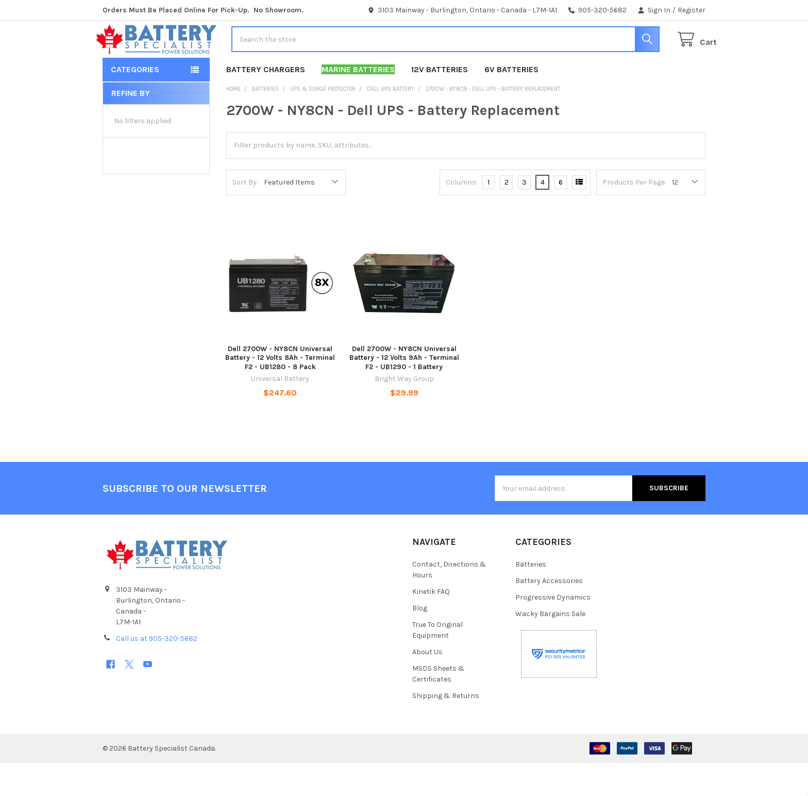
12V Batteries (439, 102)
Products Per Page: (634, 215)
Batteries (530, 597)
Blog (419, 641)
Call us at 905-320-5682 (156, 671)
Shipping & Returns (445, 728)
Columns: (462, 215)
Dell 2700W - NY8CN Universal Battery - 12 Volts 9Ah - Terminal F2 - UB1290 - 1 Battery (404, 390)
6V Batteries (511, 102)
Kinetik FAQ (431, 624)
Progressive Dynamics (553, 630)
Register (691, 10)
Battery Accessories (549, 613)
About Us (427, 685)
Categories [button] (135, 102)
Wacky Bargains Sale (550, 646)
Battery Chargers (265, 102)
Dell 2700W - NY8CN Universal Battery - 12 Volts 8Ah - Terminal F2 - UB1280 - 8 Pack (280, 390)
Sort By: (245, 215)
